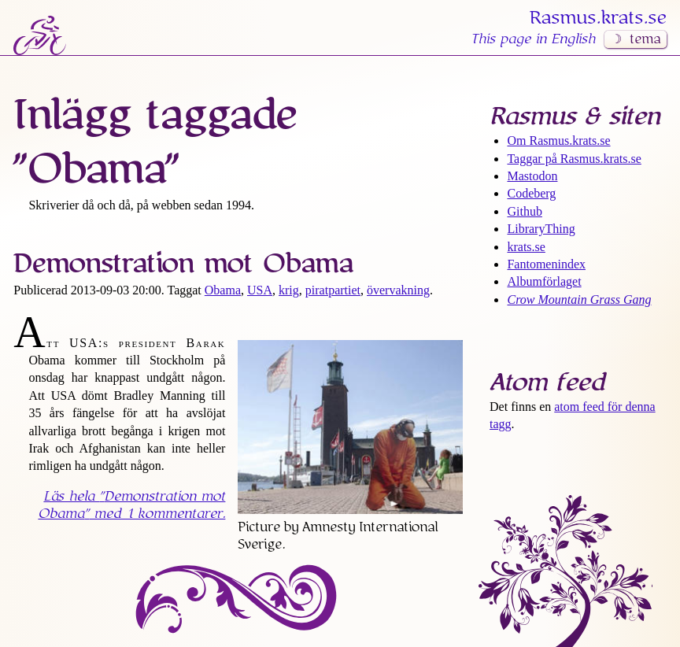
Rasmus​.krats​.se (598, 18)
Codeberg (531, 193)
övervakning (398, 290)
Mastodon (532, 176)
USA (259, 290)
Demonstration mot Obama (183, 263)
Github (524, 211)
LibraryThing (541, 228)
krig (289, 290)
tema (645, 39)
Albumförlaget (544, 281)
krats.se (526, 246)
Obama (223, 290)
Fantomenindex (546, 264)
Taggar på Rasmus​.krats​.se (574, 158)
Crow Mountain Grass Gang (579, 299)
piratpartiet (332, 290)
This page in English (533, 39)
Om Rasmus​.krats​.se (558, 140)
